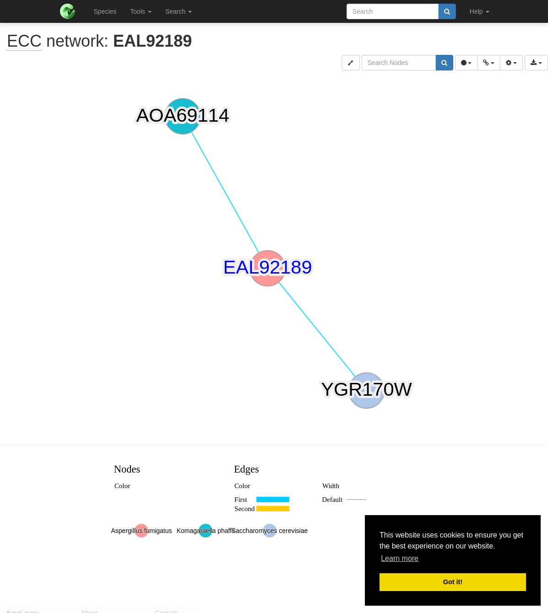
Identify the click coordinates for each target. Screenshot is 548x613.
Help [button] (479, 11)
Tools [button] (141, 11)
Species (105, 11)
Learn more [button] (399, 558)
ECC (24, 41)
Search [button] (178, 11)
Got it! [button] (452, 582)
